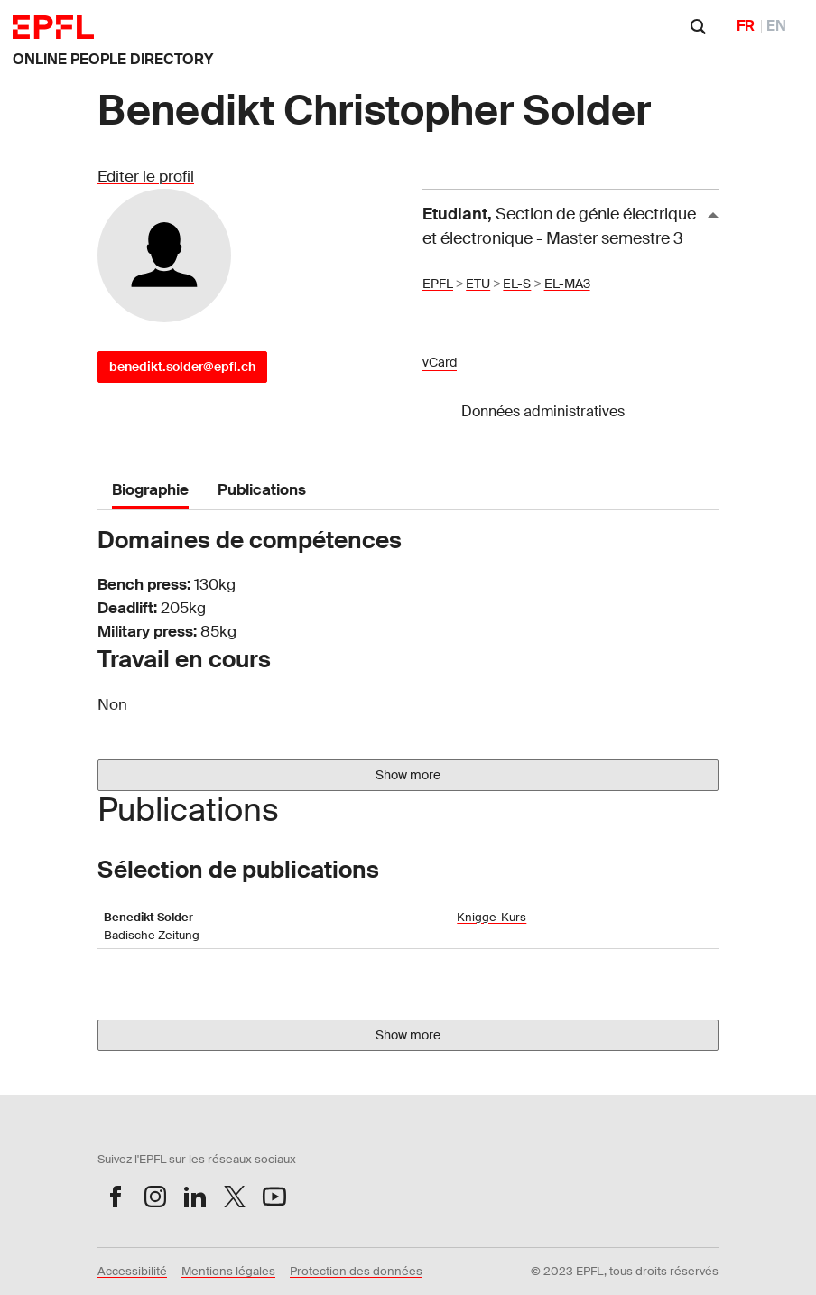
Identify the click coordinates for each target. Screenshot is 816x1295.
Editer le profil (145, 176)
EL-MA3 (567, 283)
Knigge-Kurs (491, 917)
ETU (478, 283)
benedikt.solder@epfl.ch (182, 367)
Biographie (150, 489)
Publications (262, 489)
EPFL (437, 283)
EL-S (517, 283)
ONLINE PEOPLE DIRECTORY (113, 59)
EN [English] (776, 25)
